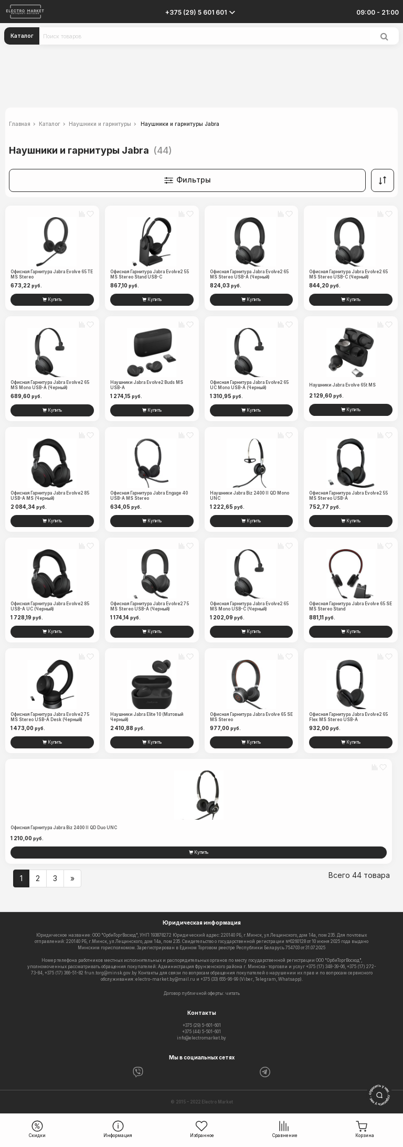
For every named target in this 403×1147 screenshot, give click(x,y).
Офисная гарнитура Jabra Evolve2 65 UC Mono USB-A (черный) (249, 385)
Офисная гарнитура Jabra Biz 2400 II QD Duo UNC (63, 827)
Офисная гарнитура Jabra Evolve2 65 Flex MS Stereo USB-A (348, 717)
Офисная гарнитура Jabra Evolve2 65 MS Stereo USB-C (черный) (348, 274)
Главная (19, 124)
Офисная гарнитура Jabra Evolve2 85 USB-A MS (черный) (49, 495)
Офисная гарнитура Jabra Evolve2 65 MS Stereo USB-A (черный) (249, 274)
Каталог (22, 36)
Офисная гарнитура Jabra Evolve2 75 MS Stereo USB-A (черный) (149, 606)
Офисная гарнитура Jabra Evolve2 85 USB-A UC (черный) (49, 606)
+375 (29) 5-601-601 (202, 1025)
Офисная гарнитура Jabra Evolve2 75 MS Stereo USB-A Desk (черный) (49, 717)
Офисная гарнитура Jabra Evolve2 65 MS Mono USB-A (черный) (49, 385)
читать (232, 993)
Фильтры (187, 180)
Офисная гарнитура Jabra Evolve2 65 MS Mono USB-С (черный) (249, 606)
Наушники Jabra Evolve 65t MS (342, 385)
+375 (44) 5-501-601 (201, 1031)
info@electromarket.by (201, 1038)
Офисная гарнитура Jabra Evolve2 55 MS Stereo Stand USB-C (149, 274)
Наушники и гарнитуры (100, 124)
